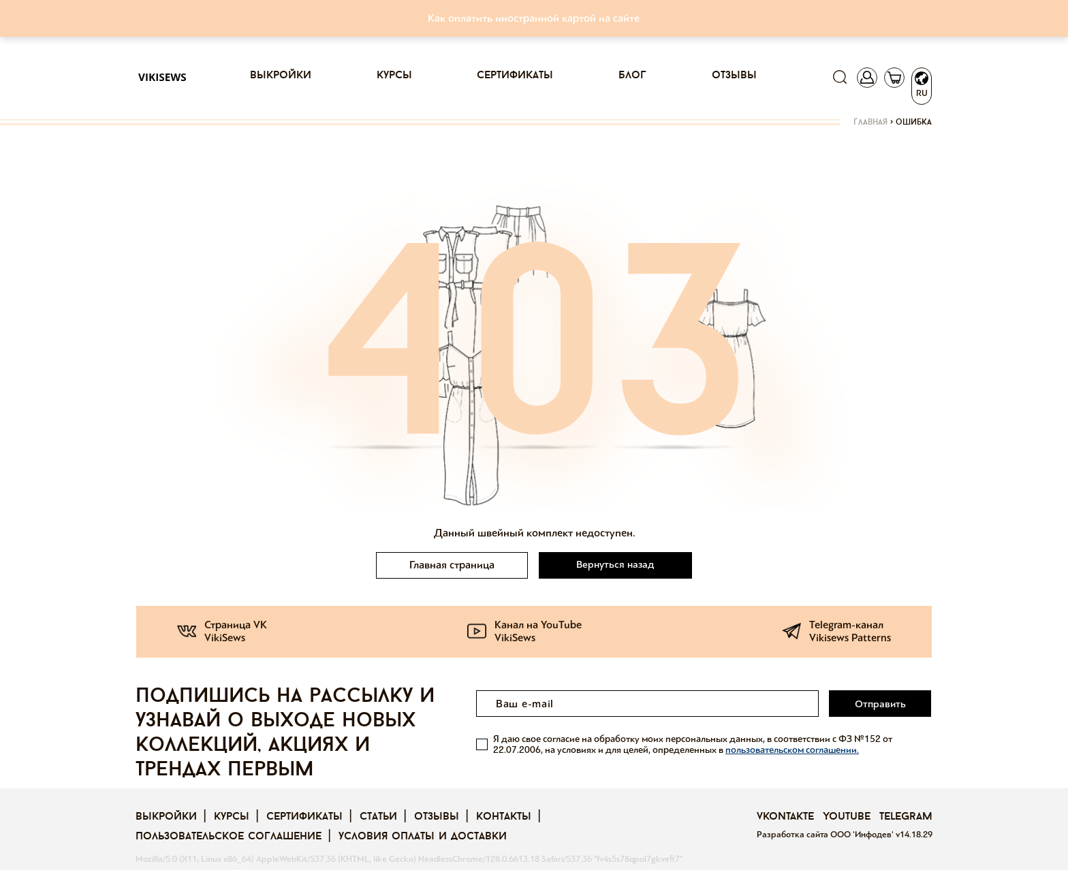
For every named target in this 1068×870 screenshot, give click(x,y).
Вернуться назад (616, 564)
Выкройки (280, 75)
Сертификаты (515, 75)
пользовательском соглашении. (792, 749)
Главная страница (451, 564)
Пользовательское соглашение (228, 836)
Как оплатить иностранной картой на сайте (534, 18)
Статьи (378, 816)
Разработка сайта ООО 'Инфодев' (826, 834)
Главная (870, 122)
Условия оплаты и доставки (423, 836)
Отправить (880, 704)
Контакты (503, 816)
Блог (632, 75)
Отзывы (734, 75)
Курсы (394, 75)
